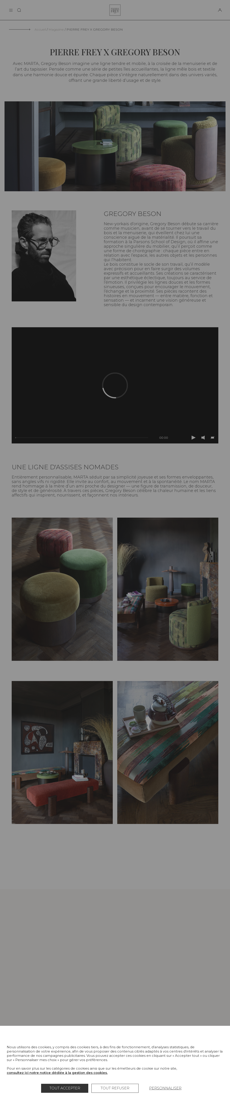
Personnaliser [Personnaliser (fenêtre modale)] (165, 1088)
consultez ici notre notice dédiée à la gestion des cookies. (57, 1073)
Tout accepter (64, 1088)
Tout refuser (115, 1088)
